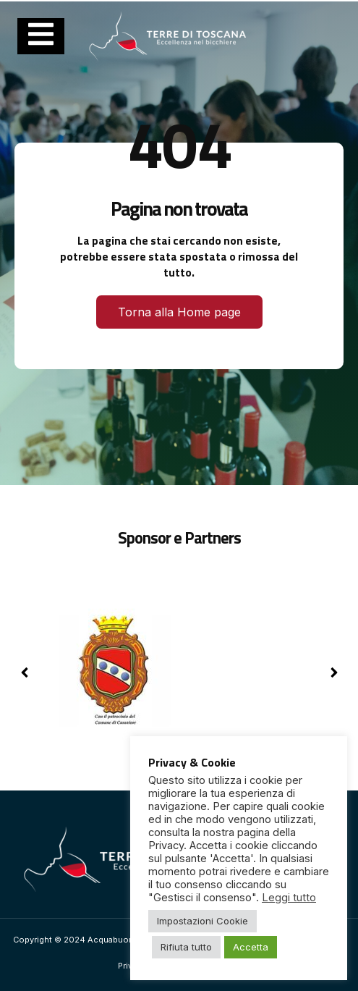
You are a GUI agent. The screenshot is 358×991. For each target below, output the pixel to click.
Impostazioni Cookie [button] (202, 921)
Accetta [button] (250, 947)
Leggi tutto (289, 897)
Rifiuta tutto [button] (186, 947)
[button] (334, 672)
